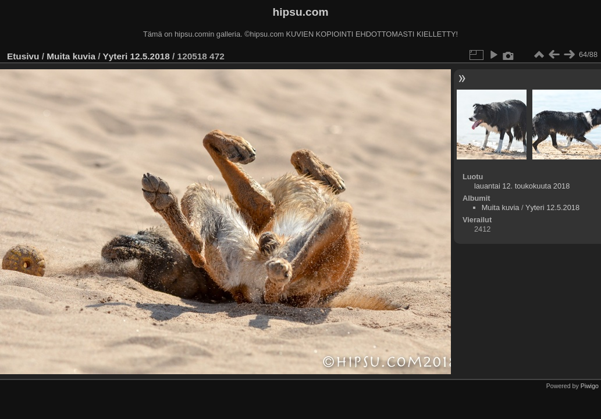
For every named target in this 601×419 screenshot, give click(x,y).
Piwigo (590, 385)
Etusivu (23, 56)
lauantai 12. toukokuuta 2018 (522, 186)
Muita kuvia (71, 56)
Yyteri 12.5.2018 (135, 56)
